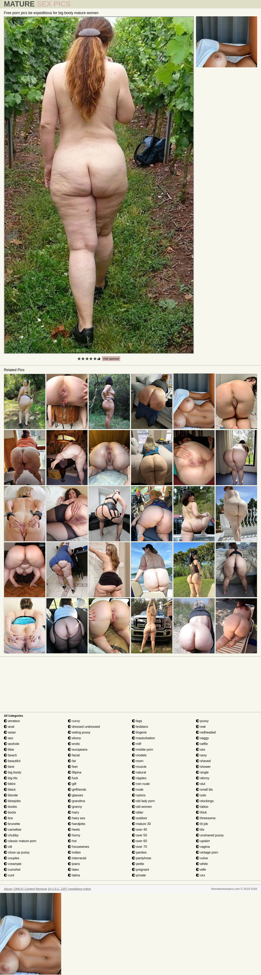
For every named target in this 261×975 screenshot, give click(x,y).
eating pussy (79, 732)
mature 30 (141, 824)
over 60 (139, 841)
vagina (203, 846)
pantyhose (141, 858)
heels (74, 829)
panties (139, 852)
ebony (74, 738)
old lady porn (143, 801)
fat (72, 761)
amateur (12, 721)
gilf (72, 784)
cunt (9, 875)
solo (201, 795)
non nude (141, 784)
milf (136, 744)
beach (10, 755)
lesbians (140, 726)
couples (11, 858)
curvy (74, 721)
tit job (202, 824)
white (202, 864)
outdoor (139, 818)
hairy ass (76, 818)
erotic (74, 744)
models (139, 755)
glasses (75, 795)
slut (200, 784)
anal (9, 726)
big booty (12, 772)
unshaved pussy (210, 835)
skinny (202, 778)
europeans (77, 749)
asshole (11, 744)
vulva (202, 858)
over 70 (139, 846)
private (139, 875)
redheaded (206, 732)
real (201, 726)
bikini (9, 784)
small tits (204, 789)
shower (203, 766)
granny (75, 806)
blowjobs (12, 801)
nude (137, 789)
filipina (74, 772)
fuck (73, 778)
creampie (12, 864)
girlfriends (77, 789)
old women (142, 806)
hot (72, 841)
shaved (203, 761)
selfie (202, 744)
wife (201, 869)
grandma (76, 801)
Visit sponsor (111, 358)
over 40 (139, 829)
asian (10, 732)
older (137, 812)
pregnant (140, 869)
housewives (78, 846)
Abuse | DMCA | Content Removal (25, 888)
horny (74, 835)
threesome (206, 818)
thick (201, 812)
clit (8, 846)
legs (137, 721)
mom (137, 761)
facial (74, 755)
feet (72, 766)
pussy (202, 721)
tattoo (202, 806)
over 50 (139, 835)
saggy (202, 738)
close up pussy (17, 852)
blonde (11, 795)
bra (8, 818)
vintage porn (207, 852)
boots (10, 812)
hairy (73, 812)
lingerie (139, 732)
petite (138, 864)
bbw (9, 749)
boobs (10, 806)
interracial (77, 858)
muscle (139, 766)
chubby (11, 835)
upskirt (203, 841)
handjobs (76, 824)
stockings (205, 801)
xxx (200, 875)
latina (74, 875)
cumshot (12, 869)
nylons (139, 795)
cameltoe (12, 829)
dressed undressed (84, 726)
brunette (12, 824)
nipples (139, 778)
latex (73, 869)
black (10, 789)
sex (200, 749)
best (9, 766)
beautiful (12, 761)
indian (74, 852)
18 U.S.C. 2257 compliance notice (69, 888)
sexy (201, 755)
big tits (11, 778)
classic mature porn (20, 841)
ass (8, 738)
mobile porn (142, 749)
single (202, 772)
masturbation (143, 738)
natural (139, 772)
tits (200, 829)
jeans (74, 864)
